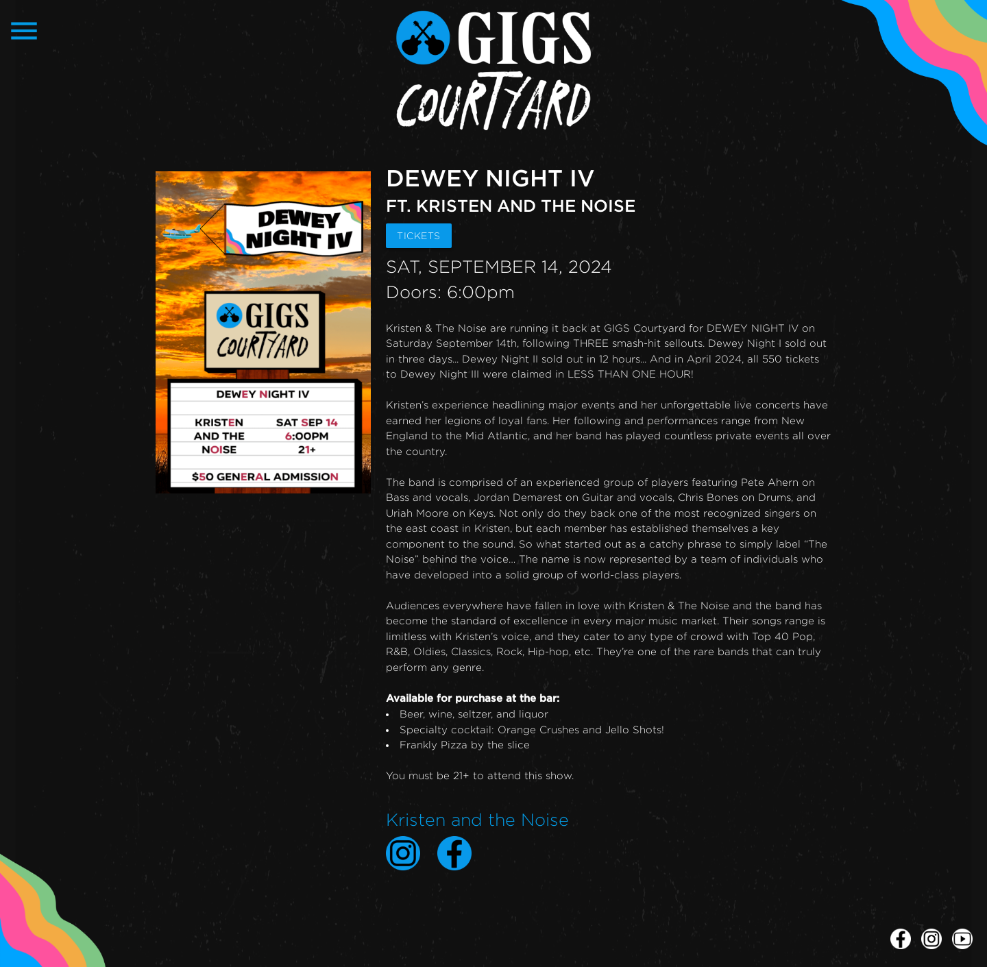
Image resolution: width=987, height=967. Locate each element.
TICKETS (419, 235)
